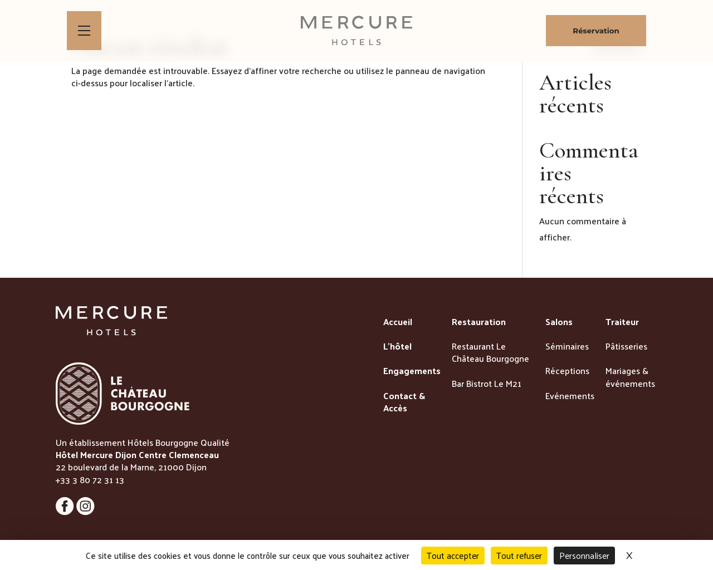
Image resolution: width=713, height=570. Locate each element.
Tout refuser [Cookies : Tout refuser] (519, 555)
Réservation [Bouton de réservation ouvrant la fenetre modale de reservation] (596, 30)
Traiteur (622, 322)
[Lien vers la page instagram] (66, 512)
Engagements (412, 371)
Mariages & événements (630, 378)
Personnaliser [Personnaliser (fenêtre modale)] (584, 555)
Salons (559, 322)
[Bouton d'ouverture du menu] (84, 30)
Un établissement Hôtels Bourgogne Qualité (142, 442)
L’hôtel (397, 346)
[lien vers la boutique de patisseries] (496, 31)
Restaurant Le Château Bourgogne (490, 353)
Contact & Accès (404, 403)
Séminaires (567, 346)
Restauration (479, 322)
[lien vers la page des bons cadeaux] (524, 30)
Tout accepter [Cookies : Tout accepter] (453, 555)
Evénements (569, 396)
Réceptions (567, 371)
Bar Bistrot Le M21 (486, 384)
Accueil (397, 322)
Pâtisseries (626, 346)
